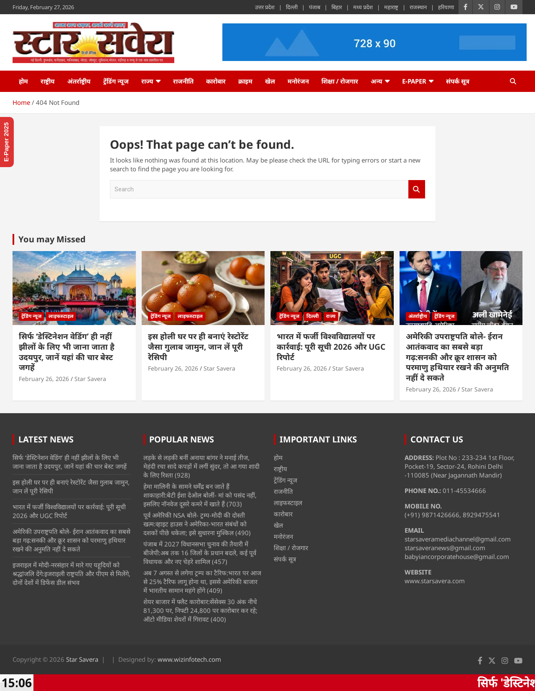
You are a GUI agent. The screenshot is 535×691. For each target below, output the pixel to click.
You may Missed (52, 239)
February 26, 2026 (44, 379)
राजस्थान (418, 7)
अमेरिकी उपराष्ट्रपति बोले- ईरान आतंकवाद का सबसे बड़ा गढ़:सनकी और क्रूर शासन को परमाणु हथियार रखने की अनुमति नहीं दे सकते (457, 357)
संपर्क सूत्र (457, 81)
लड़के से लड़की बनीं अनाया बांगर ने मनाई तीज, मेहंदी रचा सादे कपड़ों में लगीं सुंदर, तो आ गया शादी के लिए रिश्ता (201, 466)
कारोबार (216, 81)
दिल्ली (292, 7)
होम (23, 81)
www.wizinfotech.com (189, 659)
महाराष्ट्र (391, 7)
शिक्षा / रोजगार (339, 81)
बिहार (336, 7)
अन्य (376, 81)
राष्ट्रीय (48, 81)
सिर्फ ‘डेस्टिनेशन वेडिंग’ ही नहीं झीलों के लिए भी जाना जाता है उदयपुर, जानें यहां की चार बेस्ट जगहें (67, 352)
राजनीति (183, 81)
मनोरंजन (298, 81)
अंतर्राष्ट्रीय (79, 81)
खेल (270, 81)
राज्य (147, 81)
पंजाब (314, 7)
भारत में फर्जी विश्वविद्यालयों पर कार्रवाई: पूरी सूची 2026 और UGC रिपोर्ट (331, 346)
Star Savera (90, 379)
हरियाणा (446, 7)
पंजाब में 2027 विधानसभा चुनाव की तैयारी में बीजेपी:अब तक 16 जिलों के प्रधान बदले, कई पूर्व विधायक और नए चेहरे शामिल (199, 553)
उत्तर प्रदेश (265, 7)
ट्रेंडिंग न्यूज (116, 81)
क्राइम (245, 81)
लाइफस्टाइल (61, 316)
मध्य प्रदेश (363, 7)
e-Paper (414, 81)
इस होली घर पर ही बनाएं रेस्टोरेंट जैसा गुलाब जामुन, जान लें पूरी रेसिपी (198, 346)
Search (416, 189)
